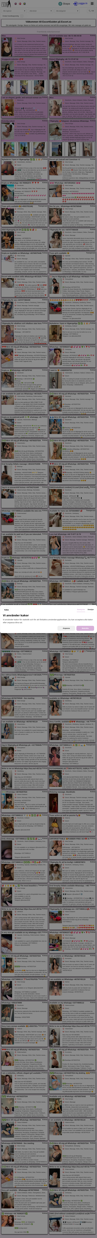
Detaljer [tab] (91, 609)
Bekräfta (85, 628)
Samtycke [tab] (81, 609)
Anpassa (66, 628)
